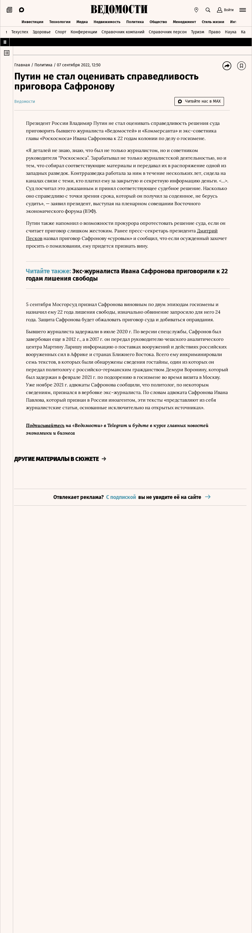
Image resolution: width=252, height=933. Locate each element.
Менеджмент (184, 21)
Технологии (60, 21)
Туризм (197, 31)
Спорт (60, 31)
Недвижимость (107, 21)
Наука (231, 31)
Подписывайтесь (50, 433)
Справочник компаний (123, 31)
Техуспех (19, 31)
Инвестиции (32, 21)
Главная (27, 65)
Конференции (84, 31)
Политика (135, 21)
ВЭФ (121, 211)
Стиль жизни (213, 21)
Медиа (82, 21)
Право (214, 31)
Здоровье (42, 31)
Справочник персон (168, 31)
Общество (158, 21)
